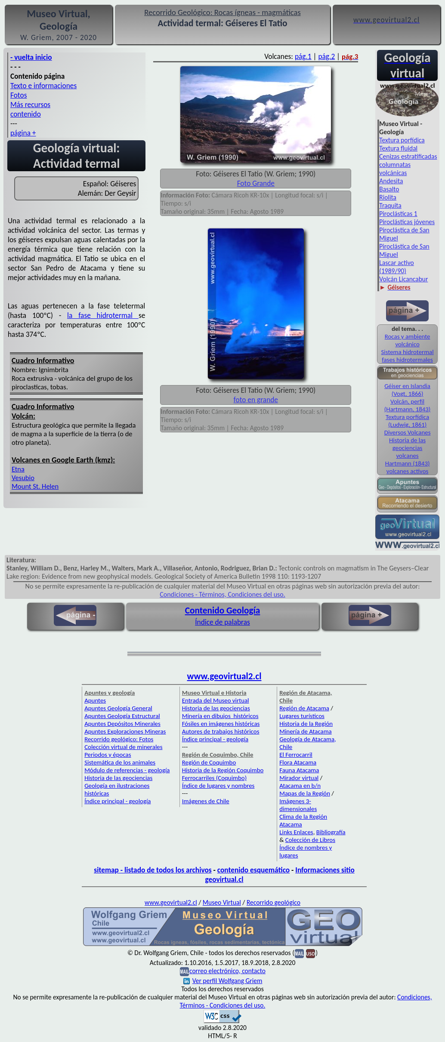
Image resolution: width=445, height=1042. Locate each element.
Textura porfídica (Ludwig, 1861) (407, 421)
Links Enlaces (296, 832)
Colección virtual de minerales (123, 747)
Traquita (390, 205)
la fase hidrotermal (103, 315)
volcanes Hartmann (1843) (407, 459)
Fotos (18, 95)
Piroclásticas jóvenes (407, 222)
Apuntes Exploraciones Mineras (125, 731)
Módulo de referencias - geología (127, 770)
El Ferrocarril (295, 754)
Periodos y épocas (107, 754)
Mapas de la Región (304, 793)
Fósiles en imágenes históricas (221, 724)
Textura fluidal (398, 148)
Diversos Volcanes (407, 432)
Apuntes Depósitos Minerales (122, 724)
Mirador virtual (298, 778)
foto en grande (256, 399)
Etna (18, 469)
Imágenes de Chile (205, 801)
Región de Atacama (304, 708)
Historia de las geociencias (407, 444)
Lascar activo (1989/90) (396, 267)
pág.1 (303, 56)
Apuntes (95, 700)
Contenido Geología (222, 610)
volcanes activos (407, 471)
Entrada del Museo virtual (215, 700)
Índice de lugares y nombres (218, 785)
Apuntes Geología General (118, 708)
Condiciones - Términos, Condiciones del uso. (222, 594)
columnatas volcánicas (395, 168)
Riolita (387, 197)
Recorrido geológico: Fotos (118, 739)
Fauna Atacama (299, 770)
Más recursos (30, 104)
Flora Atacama (297, 762)
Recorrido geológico (273, 902)
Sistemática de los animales (119, 762)
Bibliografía (331, 832)
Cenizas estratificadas (408, 156)
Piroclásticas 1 (398, 214)
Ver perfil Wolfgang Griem (223, 981)
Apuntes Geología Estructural (122, 716)
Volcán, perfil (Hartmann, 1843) (407, 405)
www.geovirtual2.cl (224, 676)
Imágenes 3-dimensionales (298, 805)
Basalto (389, 189)
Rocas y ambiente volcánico (407, 340)
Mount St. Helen (35, 486)
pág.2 (326, 56)
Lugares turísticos (301, 716)
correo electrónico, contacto (227, 971)
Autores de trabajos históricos (221, 731)
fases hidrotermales (407, 360)
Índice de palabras (222, 622)
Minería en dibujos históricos (220, 716)
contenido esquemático (253, 870)
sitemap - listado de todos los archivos (152, 870)
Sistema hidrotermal (407, 352)
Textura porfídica (401, 140)
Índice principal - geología (117, 801)
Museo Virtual (222, 902)
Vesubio (23, 477)
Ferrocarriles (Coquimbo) (214, 778)
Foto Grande (256, 183)
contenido (25, 114)
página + (23, 133)
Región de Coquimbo (209, 762)
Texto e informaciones (43, 85)
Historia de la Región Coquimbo (223, 770)
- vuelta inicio (31, 57)
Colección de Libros (310, 840)
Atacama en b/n (300, 785)
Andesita (391, 181)
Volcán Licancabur (403, 279)
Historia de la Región (306, 724)
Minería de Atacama (305, 731)
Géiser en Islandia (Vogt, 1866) (407, 390)
